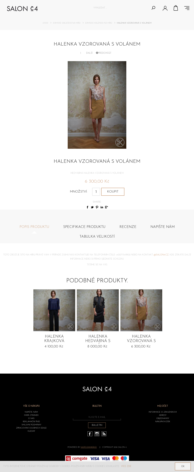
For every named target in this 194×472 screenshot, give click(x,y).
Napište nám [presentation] (162, 227)
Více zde (126, 466)
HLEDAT (31, 431)
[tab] (34, 229)
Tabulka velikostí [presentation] (97, 237)
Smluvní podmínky (31, 425)
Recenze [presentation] (127, 227)
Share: (97, 201)
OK (183, 466)
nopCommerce (89, 447)
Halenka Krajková (54, 339)
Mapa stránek (31, 415)
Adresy (162, 415)
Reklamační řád (31, 422)
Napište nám (31, 412)
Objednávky (162, 418)
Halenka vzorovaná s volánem (141, 339)
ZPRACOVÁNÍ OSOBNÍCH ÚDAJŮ (31, 428)
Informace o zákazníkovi (163, 412)
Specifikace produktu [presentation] (84, 227)
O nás (31, 418)
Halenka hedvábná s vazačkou (97, 339)
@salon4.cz (161, 255)
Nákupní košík (176, 8)
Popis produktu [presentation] (34, 227)
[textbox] (121, 8)
